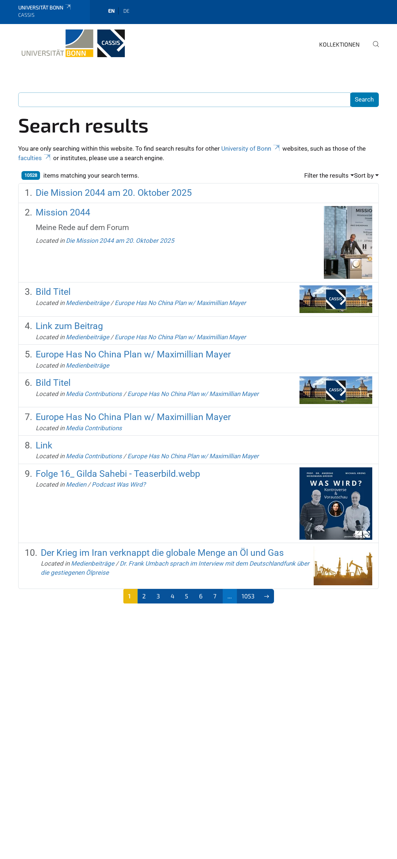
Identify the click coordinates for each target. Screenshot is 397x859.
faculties (35, 158)
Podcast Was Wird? (119, 484)
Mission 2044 (63, 212)
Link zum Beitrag (69, 326)
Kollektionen (339, 44)
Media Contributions (94, 393)
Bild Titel (53, 291)
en (111, 11)
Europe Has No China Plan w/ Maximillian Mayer (180, 302)
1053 (248, 595)
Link (44, 445)
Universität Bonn (45, 7)
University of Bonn (251, 148)
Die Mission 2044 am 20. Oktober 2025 (114, 192)
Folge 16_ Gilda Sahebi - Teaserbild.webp (118, 473)
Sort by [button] (364, 175)
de (126, 11)
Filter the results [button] (326, 175)
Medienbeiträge (87, 302)
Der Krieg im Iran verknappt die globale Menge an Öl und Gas (162, 552)
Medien (76, 484)
